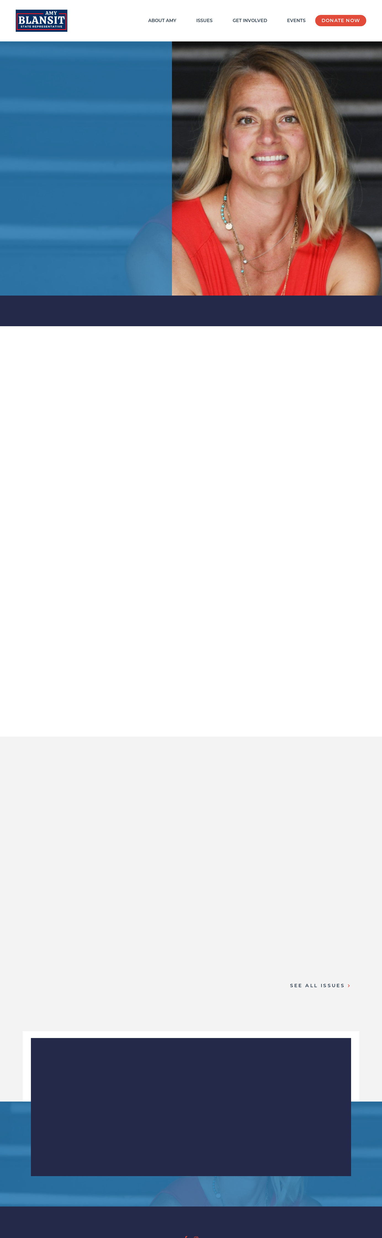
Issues (204, 20)
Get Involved (250, 20)
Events (296, 20)
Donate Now (341, 20)
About (162, 20)
